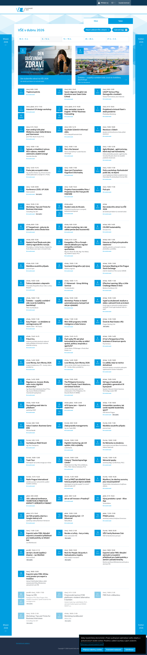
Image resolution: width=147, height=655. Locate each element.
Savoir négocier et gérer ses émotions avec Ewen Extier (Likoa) (75, 94)
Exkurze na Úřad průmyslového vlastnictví (115, 243)
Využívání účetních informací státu (76, 130)
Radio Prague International (37, 479)
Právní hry (30, 338)
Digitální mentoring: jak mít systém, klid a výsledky (75, 444)
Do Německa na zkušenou (113, 442)
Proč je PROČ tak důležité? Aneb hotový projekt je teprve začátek (77, 480)
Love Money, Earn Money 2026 (38, 362)
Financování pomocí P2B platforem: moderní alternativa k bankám (77, 597)
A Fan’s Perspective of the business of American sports (114, 340)
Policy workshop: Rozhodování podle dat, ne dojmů (115, 171)
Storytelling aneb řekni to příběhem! (36, 406)
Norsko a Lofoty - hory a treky (76, 533)
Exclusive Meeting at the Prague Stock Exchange (116, 267)
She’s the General (71, 149)
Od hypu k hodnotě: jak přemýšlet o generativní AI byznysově (113, 384)
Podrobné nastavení (113, 649)
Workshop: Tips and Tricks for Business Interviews (38, 208)
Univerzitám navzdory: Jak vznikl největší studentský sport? (113, 407)
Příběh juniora (108, 515)
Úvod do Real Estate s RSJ (113, 321)
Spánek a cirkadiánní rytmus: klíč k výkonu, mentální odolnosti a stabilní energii (38, 151)
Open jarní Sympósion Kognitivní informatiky (73, 171)
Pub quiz (106, 189)
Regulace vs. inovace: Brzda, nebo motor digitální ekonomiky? (37, 384)
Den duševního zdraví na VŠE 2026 (114, 208)
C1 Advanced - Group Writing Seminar (76, 284)
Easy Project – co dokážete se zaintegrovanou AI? (38, 322)
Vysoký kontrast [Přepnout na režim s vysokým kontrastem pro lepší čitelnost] (124, 3)
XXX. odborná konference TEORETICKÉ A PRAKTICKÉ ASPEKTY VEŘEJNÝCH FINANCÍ (38, 501)
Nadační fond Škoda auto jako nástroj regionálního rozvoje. (38, 243)
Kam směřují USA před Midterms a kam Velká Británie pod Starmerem (38, 132)
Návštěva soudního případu (37, 266)
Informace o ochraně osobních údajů (92, 644)
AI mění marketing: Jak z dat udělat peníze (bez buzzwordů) (76, 228)
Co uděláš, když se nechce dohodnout (113, 363)
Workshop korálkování (73, 615)
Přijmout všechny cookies (92, 649)
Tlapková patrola (33, 91)
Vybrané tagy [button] (120, 29)
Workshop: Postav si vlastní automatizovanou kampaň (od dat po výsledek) (76, 303)
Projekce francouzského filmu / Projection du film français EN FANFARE (77, 191)
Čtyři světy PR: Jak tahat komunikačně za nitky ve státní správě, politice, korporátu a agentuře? (77, 342)
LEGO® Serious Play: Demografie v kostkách (112, 93)
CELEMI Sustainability (112, 227)
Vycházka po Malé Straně (36, 442)
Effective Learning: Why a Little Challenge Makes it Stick (115, 284)
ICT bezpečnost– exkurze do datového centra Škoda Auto (37, 228)
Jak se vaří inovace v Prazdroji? (76, 498)
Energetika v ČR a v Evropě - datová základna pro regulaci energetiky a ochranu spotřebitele (76, 246)
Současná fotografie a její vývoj (77, 266)
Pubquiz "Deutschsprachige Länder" (75, 461)
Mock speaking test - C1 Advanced (74, 517)
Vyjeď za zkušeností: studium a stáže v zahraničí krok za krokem (116, 301)
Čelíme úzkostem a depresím (38, 283)
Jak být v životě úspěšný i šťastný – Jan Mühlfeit (36, 553)
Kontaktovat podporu (23, 643)
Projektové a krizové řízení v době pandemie (114, 110)
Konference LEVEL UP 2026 (37, 189)
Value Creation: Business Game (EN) (38, 426)
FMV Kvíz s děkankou (111, 594)
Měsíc (96, 21)
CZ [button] (112, 2)
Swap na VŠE (31, 594)
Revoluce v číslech (110, 129)
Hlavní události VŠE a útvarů (96, 29)
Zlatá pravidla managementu (76, 425)
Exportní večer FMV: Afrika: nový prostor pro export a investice (37, 576)
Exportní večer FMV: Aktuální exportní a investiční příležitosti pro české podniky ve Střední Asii (39, 537)
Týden (120, 21)
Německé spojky (109, 460)
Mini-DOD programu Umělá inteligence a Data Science (75, 322)
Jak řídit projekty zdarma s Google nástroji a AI (36, 517)
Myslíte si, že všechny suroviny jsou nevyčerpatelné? (115, 480)
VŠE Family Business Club (113, 533)
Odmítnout (129, 649)
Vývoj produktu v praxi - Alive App (115, 499)
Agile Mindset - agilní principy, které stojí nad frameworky (115, 150)
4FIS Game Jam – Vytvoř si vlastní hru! (75, 406)
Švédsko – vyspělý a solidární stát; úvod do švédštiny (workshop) (38, 303)
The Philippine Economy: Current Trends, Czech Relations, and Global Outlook (77, 384)
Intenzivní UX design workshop (38, 109)
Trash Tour (30, 460)
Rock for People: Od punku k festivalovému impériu (75, 553)
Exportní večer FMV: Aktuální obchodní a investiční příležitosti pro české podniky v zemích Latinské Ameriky (115, 556)
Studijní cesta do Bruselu (74, 206)
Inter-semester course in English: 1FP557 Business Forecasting (74, 111)
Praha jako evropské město (37, 170)
